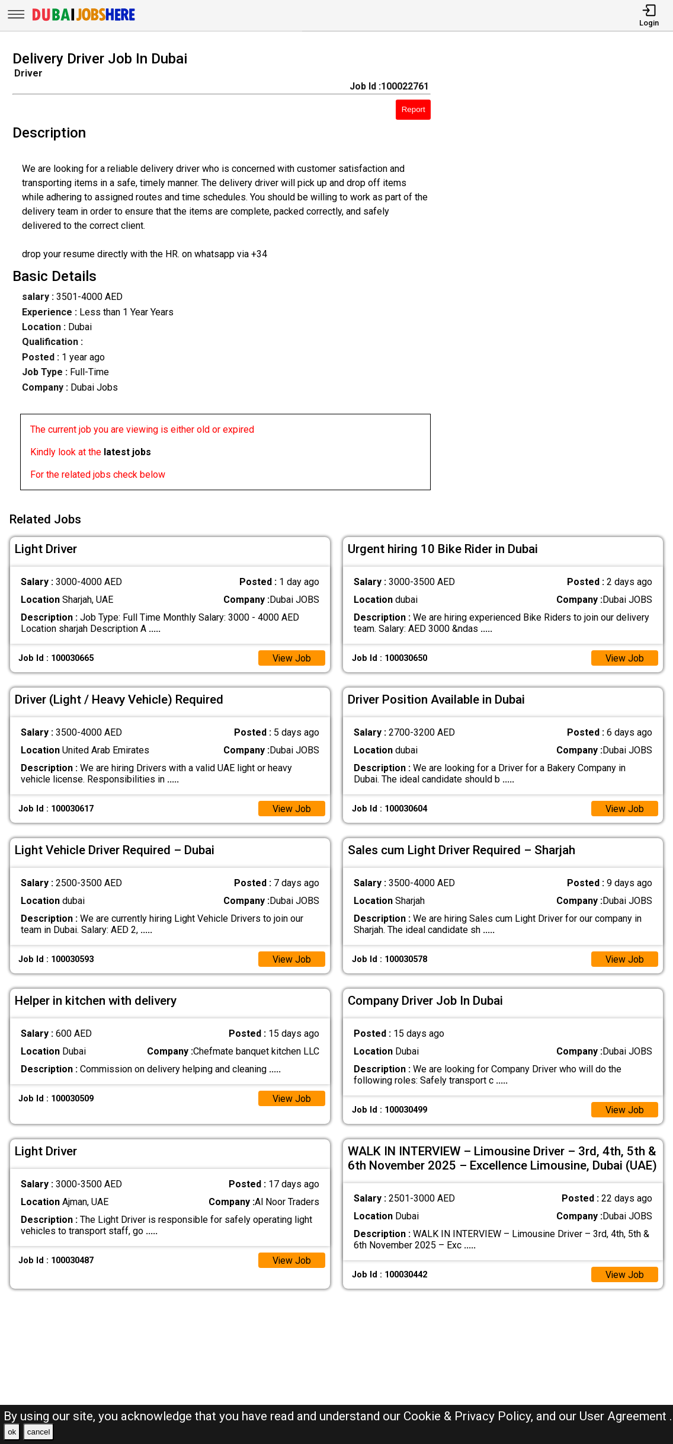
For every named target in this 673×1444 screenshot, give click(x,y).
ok (12, 1431)
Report (413, 109)
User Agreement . (625, 1416)
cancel (38, 1431)
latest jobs (127, 452)
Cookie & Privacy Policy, (469, 1416)
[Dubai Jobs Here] (83, 19)
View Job (291, 657)
